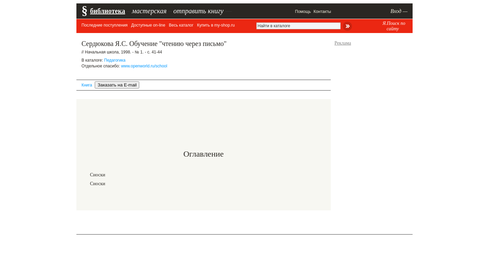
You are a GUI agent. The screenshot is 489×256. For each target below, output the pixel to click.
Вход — (399, 11)
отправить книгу (198, 11)
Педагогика (115, 60)
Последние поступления (105, 25)
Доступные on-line (148, 25)
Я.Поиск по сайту (393, 26)
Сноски (97, 174)
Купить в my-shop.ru (216, 25)
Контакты (322, 11)
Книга (87, 85)
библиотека (107, 11)
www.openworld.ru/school (144, 66)
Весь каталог (181, 25)
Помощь (303, 11)
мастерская (149, 11)
